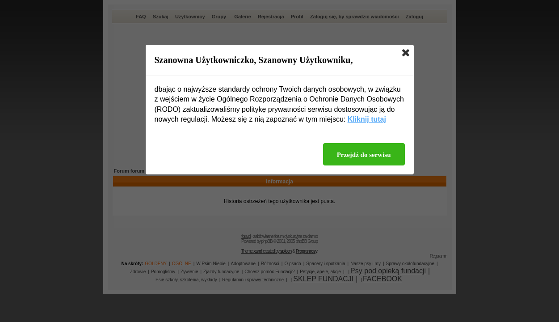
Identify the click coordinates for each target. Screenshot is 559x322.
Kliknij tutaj (367, 119)
